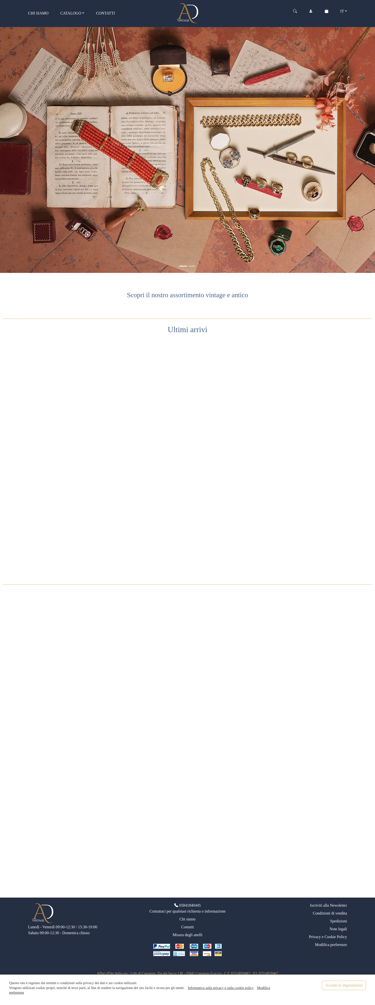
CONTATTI (105, 13)
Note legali (338, 929)
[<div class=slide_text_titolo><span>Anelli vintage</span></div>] (192, 266)
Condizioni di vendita (330, 913)
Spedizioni (338, 921)
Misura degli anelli (188, 935)
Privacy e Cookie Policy (328, 937)
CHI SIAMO (38, 13)
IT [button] (342, 11)
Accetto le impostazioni (344, 985)
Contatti (187, 927)
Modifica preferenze (331, 945)
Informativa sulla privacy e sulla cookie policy (221, 988)
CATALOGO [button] (70, 13)
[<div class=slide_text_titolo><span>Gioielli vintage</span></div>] (183, 266)
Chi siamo (187, 919)
